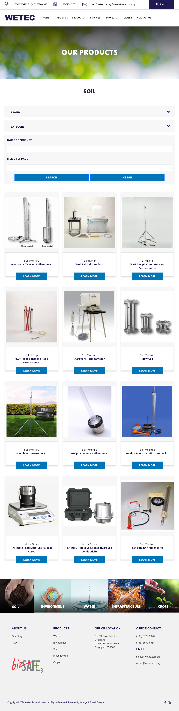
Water (56, 636)
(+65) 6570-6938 (39, 4)
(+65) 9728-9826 (21, 4)
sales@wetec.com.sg (100, 4)
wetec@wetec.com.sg (124, 4)
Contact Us (144, 17)
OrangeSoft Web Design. (92, 702)
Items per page (17, 158)
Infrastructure (60, 655)
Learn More (31, 276)
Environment (60, 642)
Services (95, 17)
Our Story (17, 636)
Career (128, 17)
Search (51, 177)
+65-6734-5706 (68, 4)
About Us (62, 17)
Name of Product (19, 140)
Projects (111, 17)
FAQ (14, 642)
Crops (56, 662)
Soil (55, 649)
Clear (127, 177)
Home (46, 17)
